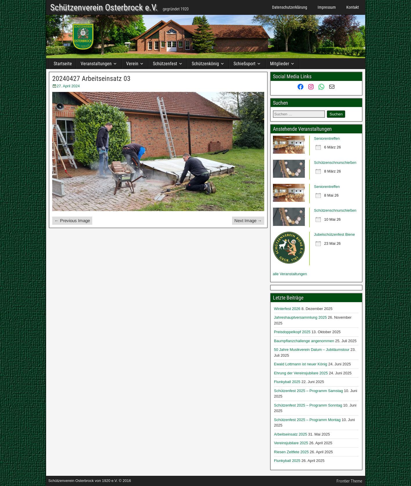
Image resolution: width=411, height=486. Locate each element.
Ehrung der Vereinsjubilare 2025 (301, 373)
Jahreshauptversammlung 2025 (300, 317)
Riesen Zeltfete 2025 (291, 452)
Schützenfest (165, 63)
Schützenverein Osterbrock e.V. (104, 7)
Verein (132, 63)
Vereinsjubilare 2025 (291, 443)
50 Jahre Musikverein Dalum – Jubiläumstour (312, 349)
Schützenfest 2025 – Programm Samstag (308, 391)
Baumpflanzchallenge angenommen (304, 341)
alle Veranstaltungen (290, 274)
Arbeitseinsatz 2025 (290, 434)
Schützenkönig (205, 63)
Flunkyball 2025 (287, 382)
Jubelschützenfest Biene (334, 234)
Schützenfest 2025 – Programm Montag (307, 420)
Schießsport (244, 63)
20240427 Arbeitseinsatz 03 (91, 79)
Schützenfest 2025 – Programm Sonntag (308, 405)
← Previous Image (72, 220)
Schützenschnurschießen (335, 162)
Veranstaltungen (96, 63)
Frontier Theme (349, 481)
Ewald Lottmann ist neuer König (300, 364)
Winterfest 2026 (287, 309)
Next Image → (248, 220)
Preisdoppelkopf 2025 (292, 332)
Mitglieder (279, 63)
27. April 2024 (68, 86)
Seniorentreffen (327, 138)
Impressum (327, 7)
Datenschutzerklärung (289, 7)
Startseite (63, 63)
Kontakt (352, 7)
